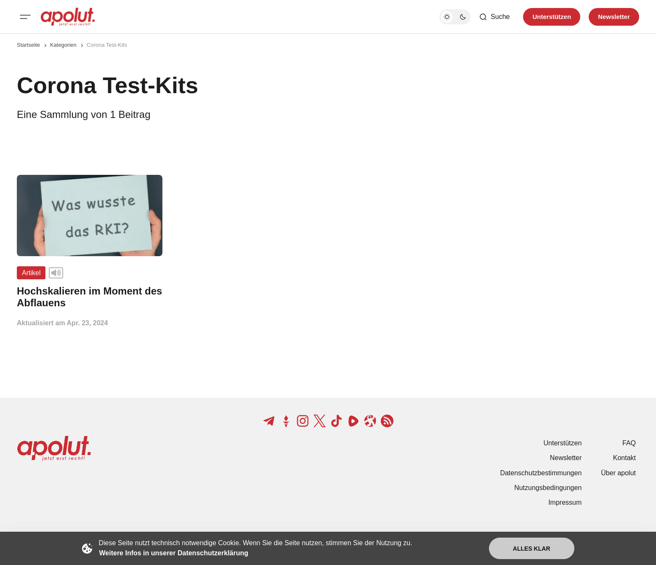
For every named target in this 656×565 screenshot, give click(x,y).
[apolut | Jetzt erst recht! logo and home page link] (67, 16)
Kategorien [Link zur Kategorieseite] (63, 45)
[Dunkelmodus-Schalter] (454, 16)
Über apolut (618, 473)
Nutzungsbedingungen (548, 487)
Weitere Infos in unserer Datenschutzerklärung (173, 553)
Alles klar (531, 548)
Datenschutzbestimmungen (541, 473)
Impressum (565, 502)
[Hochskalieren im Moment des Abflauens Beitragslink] (89, 297)
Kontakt (624, 457)
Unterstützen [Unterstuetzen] (551, 16)
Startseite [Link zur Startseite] (28, 45)
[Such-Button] (494, 17)
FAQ (629, 443)
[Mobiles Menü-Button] (25, 16)
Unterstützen (563, 443)
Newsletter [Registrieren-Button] (614, 16)
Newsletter (566, 457)
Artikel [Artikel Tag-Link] (31, 272)
